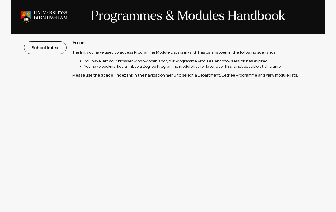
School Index (45, 47)
